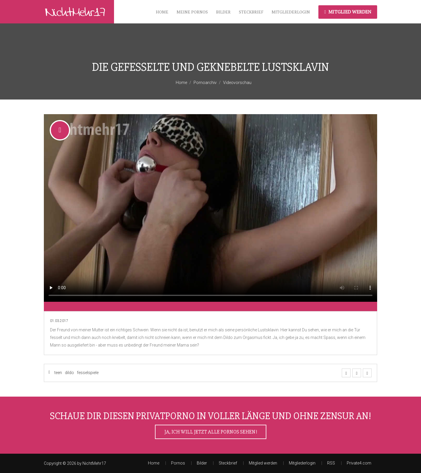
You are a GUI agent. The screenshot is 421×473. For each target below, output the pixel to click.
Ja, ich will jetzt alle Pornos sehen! (210, 432)
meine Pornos (192, 12)
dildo (69, 372)
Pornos (178, 463)
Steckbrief (251, 12)
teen (58, 372)
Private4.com (359, 463)
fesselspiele (88, 372)
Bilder (223, 12)
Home (162, 12)
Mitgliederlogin (291, 12)
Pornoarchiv (205, 82)
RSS (331, 463)
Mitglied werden (347, 11)
